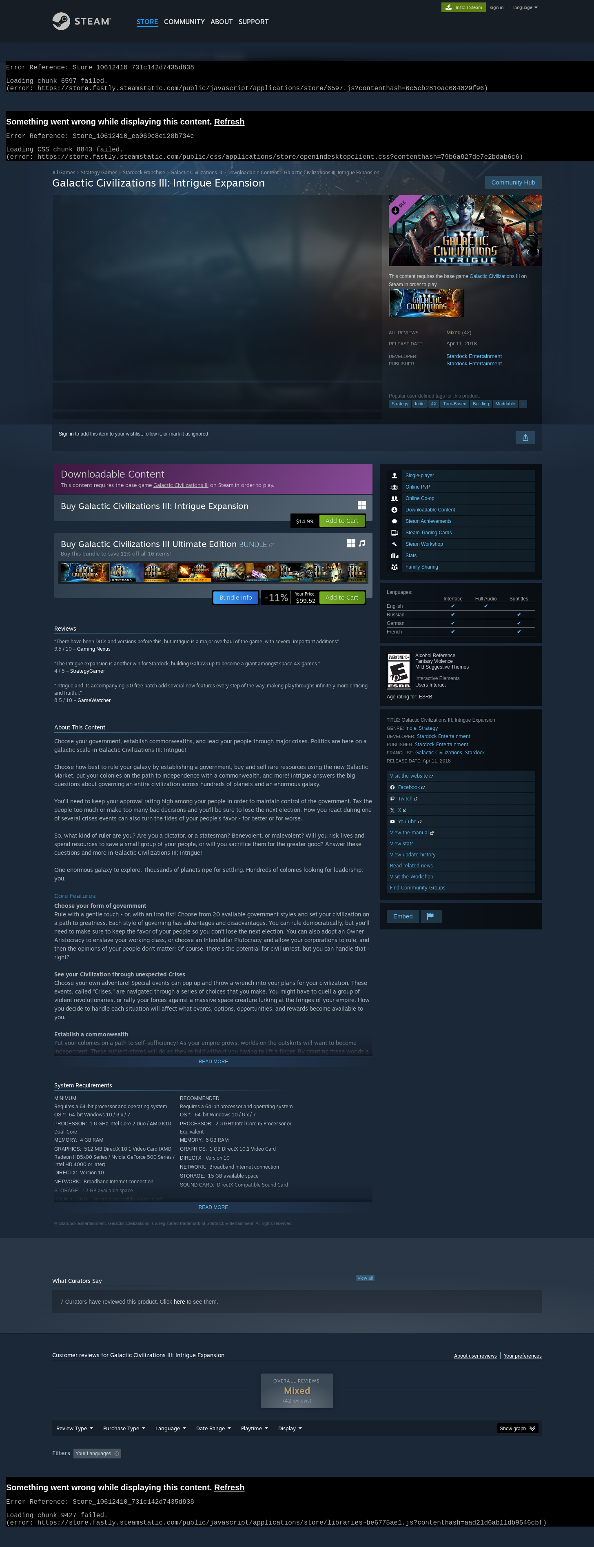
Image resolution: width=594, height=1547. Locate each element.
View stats (402, 853)
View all (365, 1287)
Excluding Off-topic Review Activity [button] (175, 1469)
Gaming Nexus (94, 659)
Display (287, 1443)
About (222, 22)
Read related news (411, 875)
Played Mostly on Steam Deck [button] (297, 1469)
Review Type (71, 1443)
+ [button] (523, 413)
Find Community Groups (418, 897)
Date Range (210, 1443)
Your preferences (523, 1366)
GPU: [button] (435, 1469)
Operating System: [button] (366, 1469)
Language (167, 1443)
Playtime (251, 1443)
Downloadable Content (253, 182)
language (522, 7)
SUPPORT (254, 22)
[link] (290, 607)
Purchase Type (121, 1443)
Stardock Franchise (144, 182)
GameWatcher (94, 710)
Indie (420, 413)
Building (481, 413)
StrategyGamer (87, 681)
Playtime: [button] (239, 1469)
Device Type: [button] (471, 1469)
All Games (63, 182)
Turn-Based (454, 413)
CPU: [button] (408, 1469)
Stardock (475, 762)
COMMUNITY (184, 22)
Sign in (66, 444)
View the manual (412, 842)
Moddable (505, 413)
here (179, 1311)
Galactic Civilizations (438, 762)
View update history (413, 864)
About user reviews (475, 1366)
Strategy (400, 413)
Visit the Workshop (411, 886)
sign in (496, 7)
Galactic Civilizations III (196, 182)
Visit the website (412, 785)
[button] (342, 530)
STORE (147, 22)
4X (434, 413)
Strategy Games (99, 182)
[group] (297, 1469)
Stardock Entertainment (474, 366)
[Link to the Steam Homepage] (88, 27)
